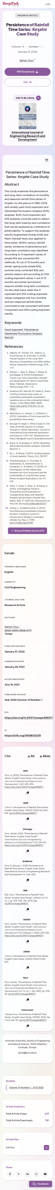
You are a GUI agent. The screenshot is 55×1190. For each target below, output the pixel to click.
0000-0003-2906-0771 (18, 630)
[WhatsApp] (36, 1174)
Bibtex (45, 756)
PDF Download (27, 71)
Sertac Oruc (27, 60)
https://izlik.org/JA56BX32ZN (23, 735)
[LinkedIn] (27, 1174)
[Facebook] (9, 1174)
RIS (31, 756)
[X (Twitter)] (18, 1174)
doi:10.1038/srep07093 (21, 523)
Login (47, 4)
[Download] (46, 1147)
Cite (27, 82)
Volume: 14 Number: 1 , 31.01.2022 (26, 1087)
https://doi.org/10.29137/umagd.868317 (29, 717)
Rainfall (9, 337)
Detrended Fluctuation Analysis (23, 333)
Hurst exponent (14, 329)
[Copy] (28, 793)
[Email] (45, 1174)
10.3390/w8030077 (36, 504)
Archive (10, 1080)
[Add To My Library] (27, 97)
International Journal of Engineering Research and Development (27, 135)
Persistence (31, 329)
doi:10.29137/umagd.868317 (23, 813)
